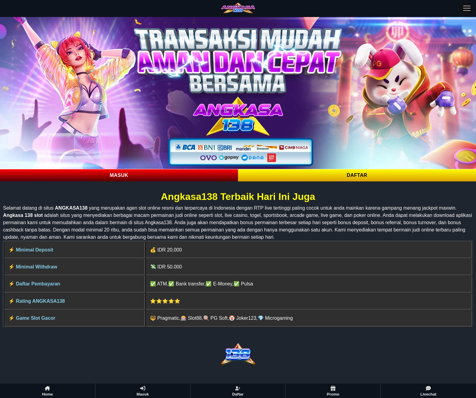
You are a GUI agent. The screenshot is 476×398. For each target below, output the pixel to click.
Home (47, 390)
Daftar (238, 390)
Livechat (428, 390)
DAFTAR (357, 175)
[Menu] (467, 8)
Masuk (143, 390)
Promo (333, 390)
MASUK (119, 175)
